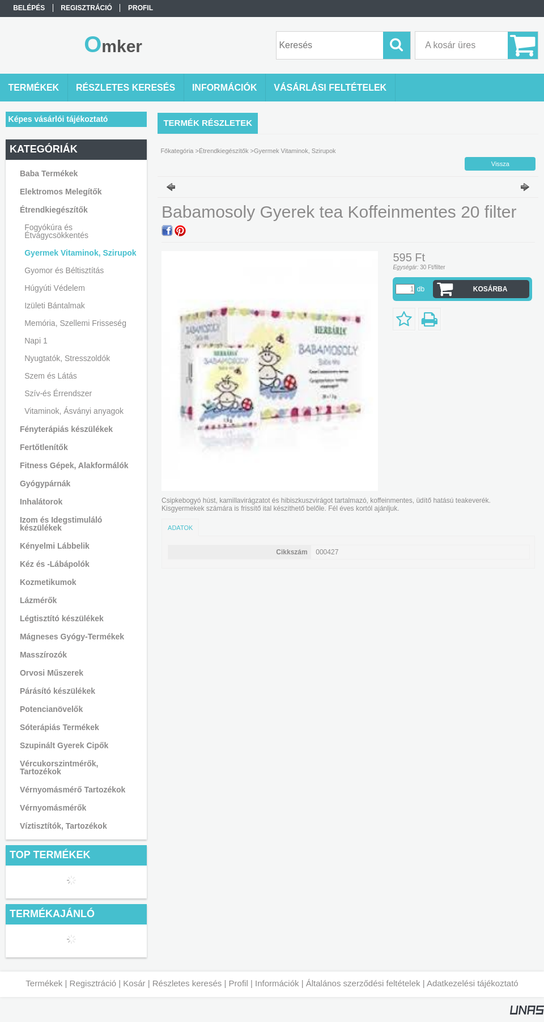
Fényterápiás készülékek (66, 429)
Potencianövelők (51, 709)
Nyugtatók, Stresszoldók (67, 358)
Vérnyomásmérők (53, 807)
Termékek (44, 983)
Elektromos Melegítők (61, 191)
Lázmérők (38, 600)
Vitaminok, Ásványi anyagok (74, 410)
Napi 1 (35, 340)
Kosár (134, 983)
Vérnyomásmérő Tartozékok (72, 789)
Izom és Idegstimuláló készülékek (61, 523)
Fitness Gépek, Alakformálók (74, 465)
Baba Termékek (49, 173)
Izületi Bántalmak (54, 305)
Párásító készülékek (57, 691)
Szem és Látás (50, 375)
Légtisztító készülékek (62, 618)
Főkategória (176, 150)
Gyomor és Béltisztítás (64, 270)
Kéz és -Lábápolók (55, 564)
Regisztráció (93, 983)
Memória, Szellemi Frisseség (75, 323)
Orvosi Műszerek (51, 672)
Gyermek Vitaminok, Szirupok (80, 252)
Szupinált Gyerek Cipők (64, 745)
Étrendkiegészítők (223, 150)
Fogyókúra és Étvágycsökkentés (56, 231)
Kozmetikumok (48, 582)
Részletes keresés (187, 983)
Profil (238, 983)
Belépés (29, 8)
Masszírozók (43, 654)
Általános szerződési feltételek (363, 983)
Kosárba (490, 289)
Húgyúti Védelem (54, 287)
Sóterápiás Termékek (59, 727)
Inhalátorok (41, 501)
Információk (277, 983)
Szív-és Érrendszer (58, 393)
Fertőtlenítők (44, 447)
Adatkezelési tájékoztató (472, 983)
